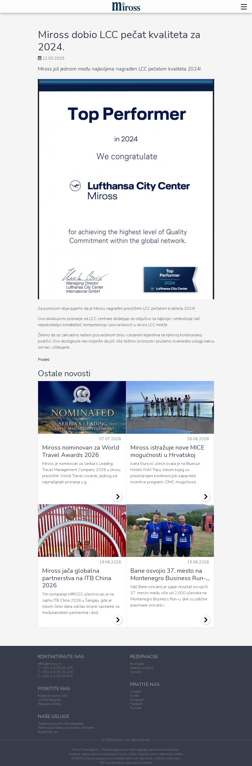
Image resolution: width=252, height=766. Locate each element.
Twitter (135, 695)
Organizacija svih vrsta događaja (61, 723)
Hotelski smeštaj (142, 668)
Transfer (135, 672)
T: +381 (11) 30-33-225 (55, 668)
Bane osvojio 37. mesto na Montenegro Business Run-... (170, 574)
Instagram (137, 700)
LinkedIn (136, 691)
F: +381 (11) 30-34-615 (55, 676)
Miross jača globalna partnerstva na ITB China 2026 (76, 578)
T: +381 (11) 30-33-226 (55, 672)
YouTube (135, 708)
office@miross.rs (50, 663)
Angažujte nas (48, 731)
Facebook (136, 704)
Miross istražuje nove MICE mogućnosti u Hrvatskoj (167, 451)
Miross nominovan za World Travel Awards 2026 (80, 451)
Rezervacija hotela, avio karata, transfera (66, 727)
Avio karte (137, 663)
